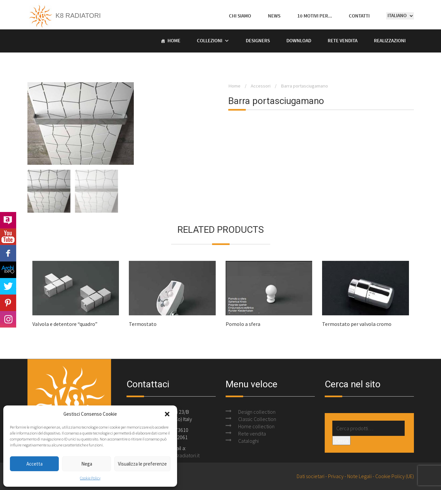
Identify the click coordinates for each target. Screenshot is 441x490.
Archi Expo (8, 270)
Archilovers (8, 220)
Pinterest (8, 303)
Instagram (8, 319)
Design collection (257, 411)
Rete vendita (342, 41)
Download (298, 41)
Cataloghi (248, 441)
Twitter (8, 286)
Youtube (8, 236)
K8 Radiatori (64, 15)
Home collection (256, 426)
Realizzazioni (390, 41)
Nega (86, 464)
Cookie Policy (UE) (394, 476)
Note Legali (359, 476)
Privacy (336, 476)
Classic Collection (257, 419)
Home (173, 41)
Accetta (34, 464)
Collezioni (209, 41)
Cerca (341, 440)
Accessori (261, 86)
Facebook (8, 253)
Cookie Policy (90, 477)
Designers (258, 41)
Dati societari (310, 476)
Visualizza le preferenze (142, 464)
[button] (167, 414)
